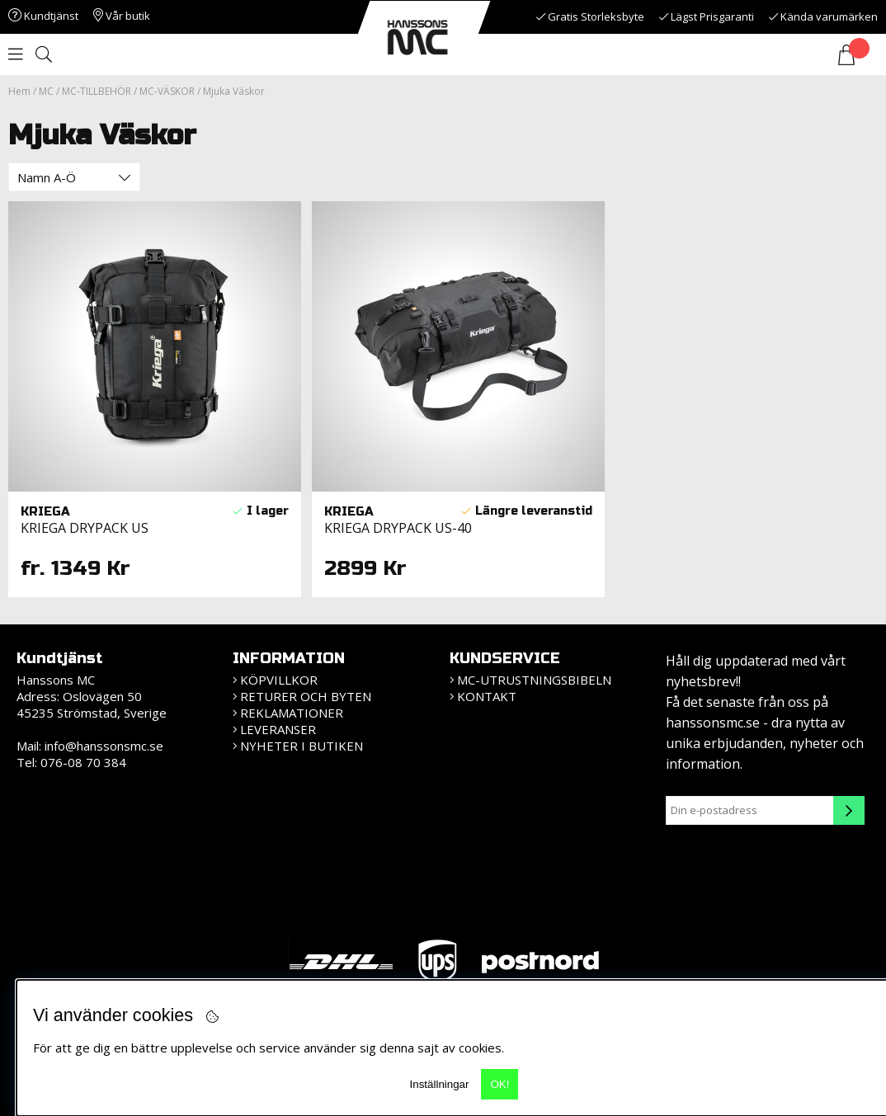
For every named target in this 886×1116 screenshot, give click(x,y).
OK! (499, 1084)
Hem (19, 91)
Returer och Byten (305, 696)
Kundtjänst (43, 15)
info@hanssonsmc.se (104, 745)
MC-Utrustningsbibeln (534, 679)
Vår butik (121, 15)
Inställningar (439, 1084)
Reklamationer (291, 712)
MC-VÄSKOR (167, 91)
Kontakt (486, 696)
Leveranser (278, 729)
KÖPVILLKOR (279, 679)
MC (46, 91)
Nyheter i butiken (301, 745)
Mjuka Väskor (234, 91)
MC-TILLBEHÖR (96, 91)
